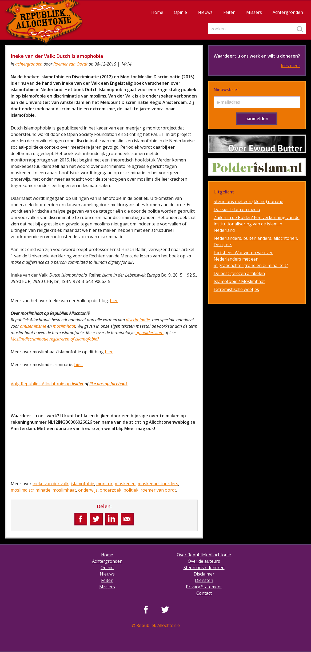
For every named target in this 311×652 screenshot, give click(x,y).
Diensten (204, 580)
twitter (77, 384)
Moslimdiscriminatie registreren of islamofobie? (55, 339)
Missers (254, 12)
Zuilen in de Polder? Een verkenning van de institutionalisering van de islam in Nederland (257, 223)
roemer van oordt (158, 490)
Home (157, 12)
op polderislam (149, 332)
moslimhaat (64, 326)
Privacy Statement (204, 587)
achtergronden (28, 64)
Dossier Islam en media (237, 209)
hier (114, 300)
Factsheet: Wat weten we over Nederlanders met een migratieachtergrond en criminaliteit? (251, 259)
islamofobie (82, 484)
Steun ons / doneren (204, 567)
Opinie (180, 12)
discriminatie (138, 320)
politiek (130, 490)
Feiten (229, 12)
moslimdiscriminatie (30, 490)
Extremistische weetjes (236, 289)
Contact (204, 593)
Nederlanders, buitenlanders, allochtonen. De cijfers (256, 241)
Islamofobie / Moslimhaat (239, 281)
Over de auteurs (204, 561)
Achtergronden (288, 12)
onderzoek (110, 490)
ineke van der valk (51, 484)
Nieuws (205, 12)
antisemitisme (33, 326)
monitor (104, 484)
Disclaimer (204, 574)
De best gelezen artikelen (239, 273)
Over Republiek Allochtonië (204, 555)
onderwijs (88, 490)
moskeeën (125, 484)
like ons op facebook (108, 384)
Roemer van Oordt (70, 64)
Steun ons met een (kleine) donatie (248, 201)
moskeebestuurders (158, 484)
